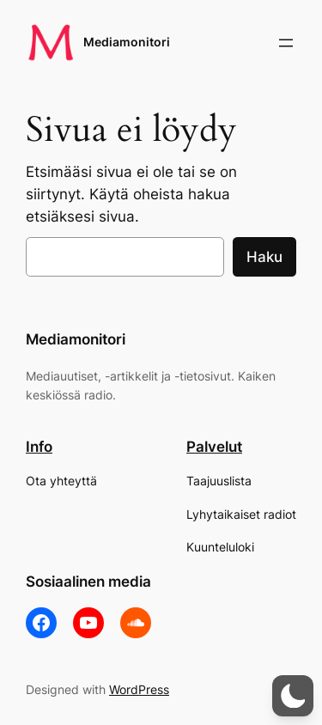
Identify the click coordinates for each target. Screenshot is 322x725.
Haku (264, 256)
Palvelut (214, 446)
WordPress (139, 689)
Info (39, 446)
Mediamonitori (126, 41)
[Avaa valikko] (286, 43)
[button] (292, 695)
